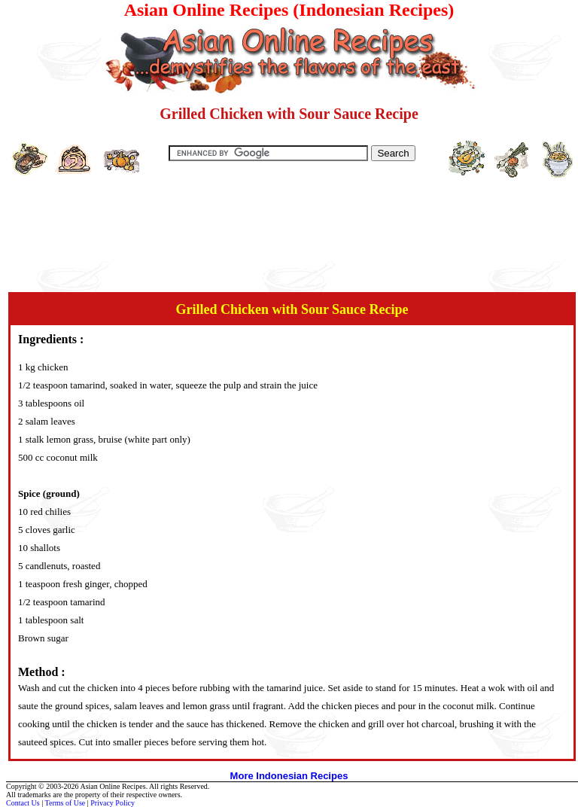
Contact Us (23, 803)
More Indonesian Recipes (289, 775)
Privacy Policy (112, 803)
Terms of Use (65, 803)
